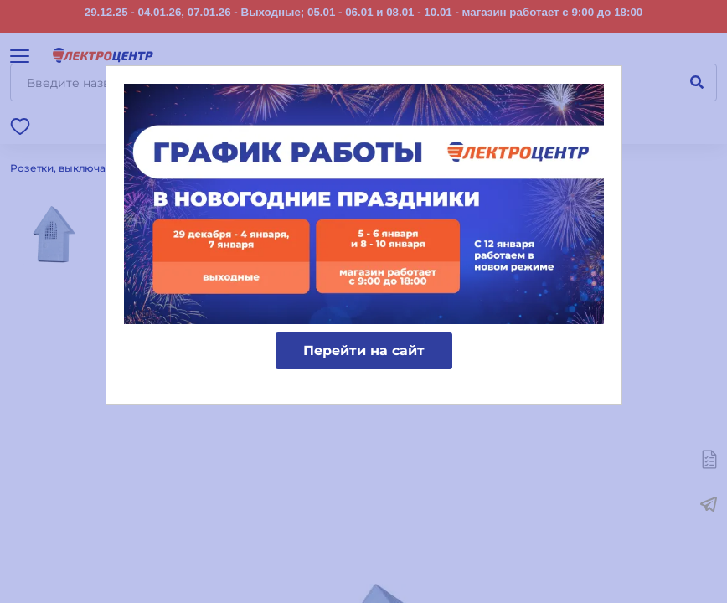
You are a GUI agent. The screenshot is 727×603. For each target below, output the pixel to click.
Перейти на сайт (364, 350)
